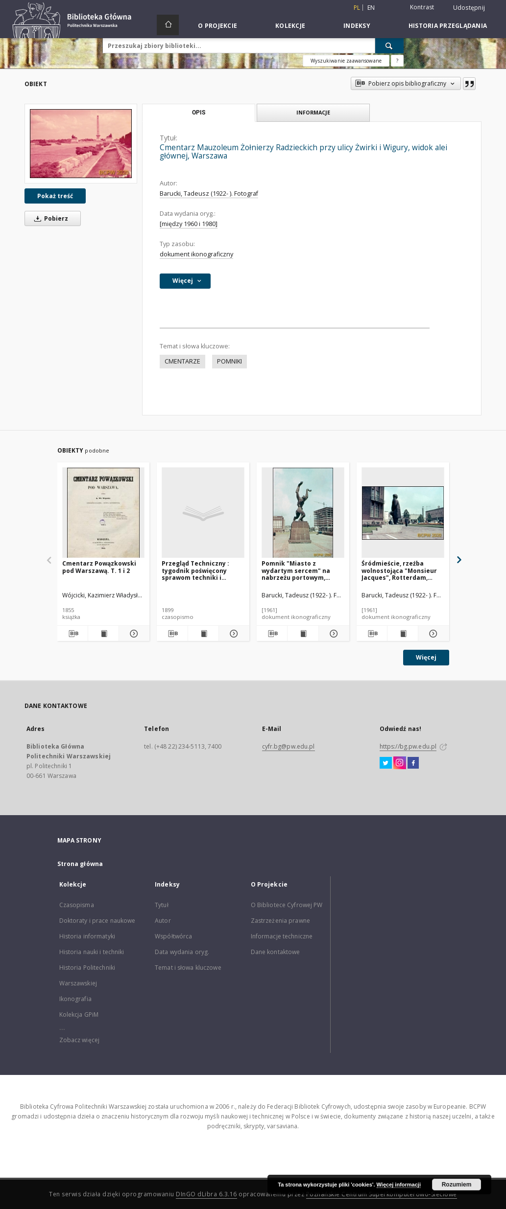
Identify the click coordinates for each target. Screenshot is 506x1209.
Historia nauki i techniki (91, 952)
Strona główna (80, 864)
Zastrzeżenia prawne (280, 920)
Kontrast (422, 7)
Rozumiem (457, 1184)
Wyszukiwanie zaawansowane (346, 60)
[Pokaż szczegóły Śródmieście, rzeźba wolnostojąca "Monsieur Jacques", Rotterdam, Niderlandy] (432, 633)
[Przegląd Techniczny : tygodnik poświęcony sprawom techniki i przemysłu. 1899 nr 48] (203, 513)
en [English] (371, 7)
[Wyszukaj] (389, 45)
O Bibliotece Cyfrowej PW (287, 905)
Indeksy (356, 26)
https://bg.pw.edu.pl (408, 746)
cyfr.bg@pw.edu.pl (288, 746)
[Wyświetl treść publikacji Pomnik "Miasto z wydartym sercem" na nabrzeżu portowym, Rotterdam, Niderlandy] (303, 633)
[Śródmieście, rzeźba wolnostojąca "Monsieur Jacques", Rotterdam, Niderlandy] (403, 513)
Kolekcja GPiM (79, 1014)
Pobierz (49, 218)
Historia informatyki (87, 936)
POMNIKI (229, 361)
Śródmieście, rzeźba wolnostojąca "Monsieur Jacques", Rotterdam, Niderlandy (399, 570)
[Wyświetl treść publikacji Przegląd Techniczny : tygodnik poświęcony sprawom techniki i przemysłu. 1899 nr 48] (203, 633)
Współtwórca (173, 936)
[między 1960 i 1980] (188, 224)
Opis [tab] (198, 112)
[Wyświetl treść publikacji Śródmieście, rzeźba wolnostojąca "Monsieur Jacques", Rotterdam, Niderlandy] (402, 633)
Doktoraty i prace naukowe (97, 920)
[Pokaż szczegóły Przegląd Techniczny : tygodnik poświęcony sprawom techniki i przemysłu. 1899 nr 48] (232, 633)
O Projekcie (217, 26)
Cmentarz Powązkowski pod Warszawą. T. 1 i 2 (99, 566)
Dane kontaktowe (275, 952)
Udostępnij (469, 8)
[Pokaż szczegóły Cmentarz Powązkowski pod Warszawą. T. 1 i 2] (133, 633)
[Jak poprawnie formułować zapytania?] (397, 61)
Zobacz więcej (79, 1040)
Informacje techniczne (282, 936)
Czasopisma (76, 905)
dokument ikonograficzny (196, 254)
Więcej (426, 657)
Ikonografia (75, 999)
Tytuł (162, 905)
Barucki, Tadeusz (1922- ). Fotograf (209, 193)
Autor (163, 920)
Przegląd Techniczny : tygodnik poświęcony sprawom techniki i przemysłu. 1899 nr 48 (195, 570)
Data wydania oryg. (182, 952)
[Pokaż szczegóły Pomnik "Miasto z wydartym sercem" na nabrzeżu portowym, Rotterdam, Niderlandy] (332, 633)
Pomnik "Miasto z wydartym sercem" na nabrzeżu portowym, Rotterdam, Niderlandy (298, 570)
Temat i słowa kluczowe (188, 967)
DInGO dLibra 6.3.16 (206, 1194)
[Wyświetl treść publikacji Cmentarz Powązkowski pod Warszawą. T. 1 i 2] (103, 633)
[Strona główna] (168, 25)
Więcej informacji (399, 1184)
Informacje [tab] (313, 112)
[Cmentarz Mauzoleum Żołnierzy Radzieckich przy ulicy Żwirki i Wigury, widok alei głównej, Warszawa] (81, 143)
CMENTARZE (182, 361)
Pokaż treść (55, 196)
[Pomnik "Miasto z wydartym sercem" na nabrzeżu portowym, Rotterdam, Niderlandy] (303, 513)
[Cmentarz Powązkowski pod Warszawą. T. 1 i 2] (104, 513)
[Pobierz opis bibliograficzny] (72, 633)
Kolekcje (290, 26)
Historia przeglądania (448, 26)
